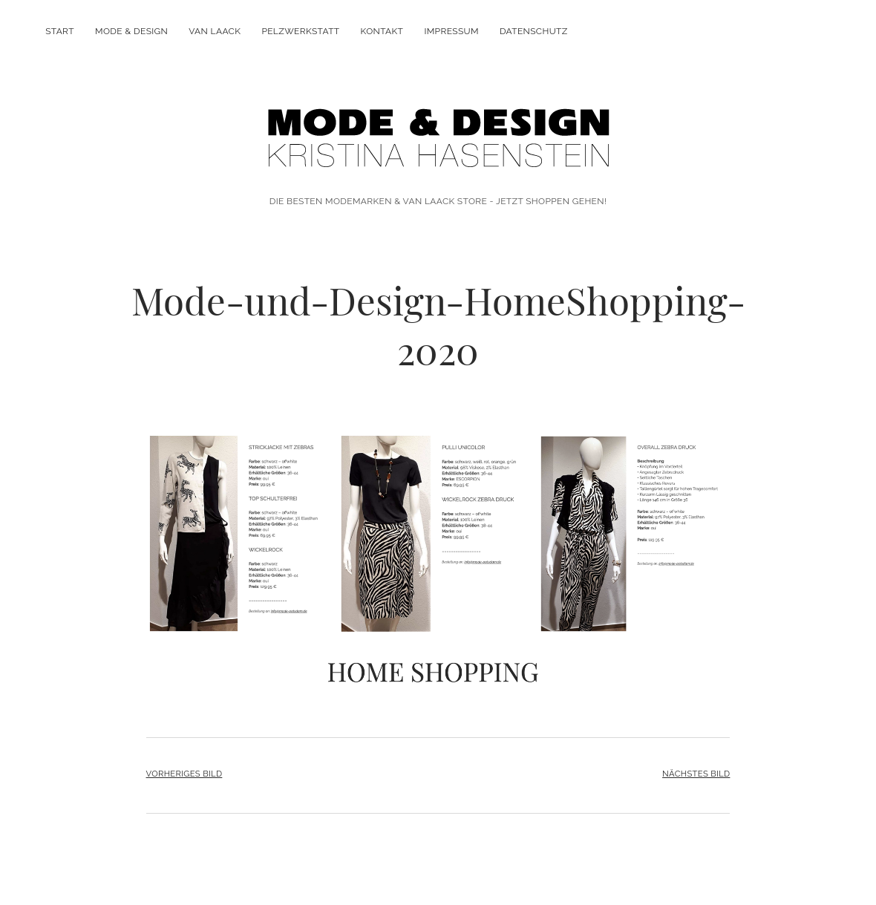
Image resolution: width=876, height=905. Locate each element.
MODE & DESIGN (131, 31)
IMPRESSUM (451, 31)
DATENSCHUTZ (534, 31)
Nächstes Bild (696, 773)
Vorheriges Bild (184, 773)
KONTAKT (382, 31)
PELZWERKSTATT (300, 31)
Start (59, 31)
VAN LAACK (215, 31)
